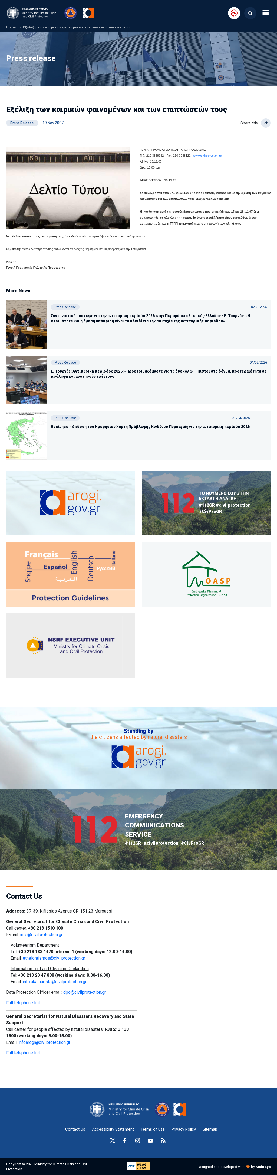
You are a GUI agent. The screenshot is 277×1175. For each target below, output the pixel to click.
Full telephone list (23, 1002)
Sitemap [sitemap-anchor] (210, 1129)
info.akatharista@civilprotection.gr (55, 981)
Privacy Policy (184, 1129)
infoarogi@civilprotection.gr (44, 1042)
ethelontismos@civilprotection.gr (54, 958)
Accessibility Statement (113, 1129)
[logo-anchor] (121, 1109)
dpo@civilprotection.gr (84, 992)
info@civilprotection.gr (41, 934)
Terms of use (153, 1129)
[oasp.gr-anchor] (70, 645)
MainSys (263, 1167)
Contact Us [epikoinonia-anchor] (75, 1129)
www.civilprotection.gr (207, 155)
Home (11, 27)
